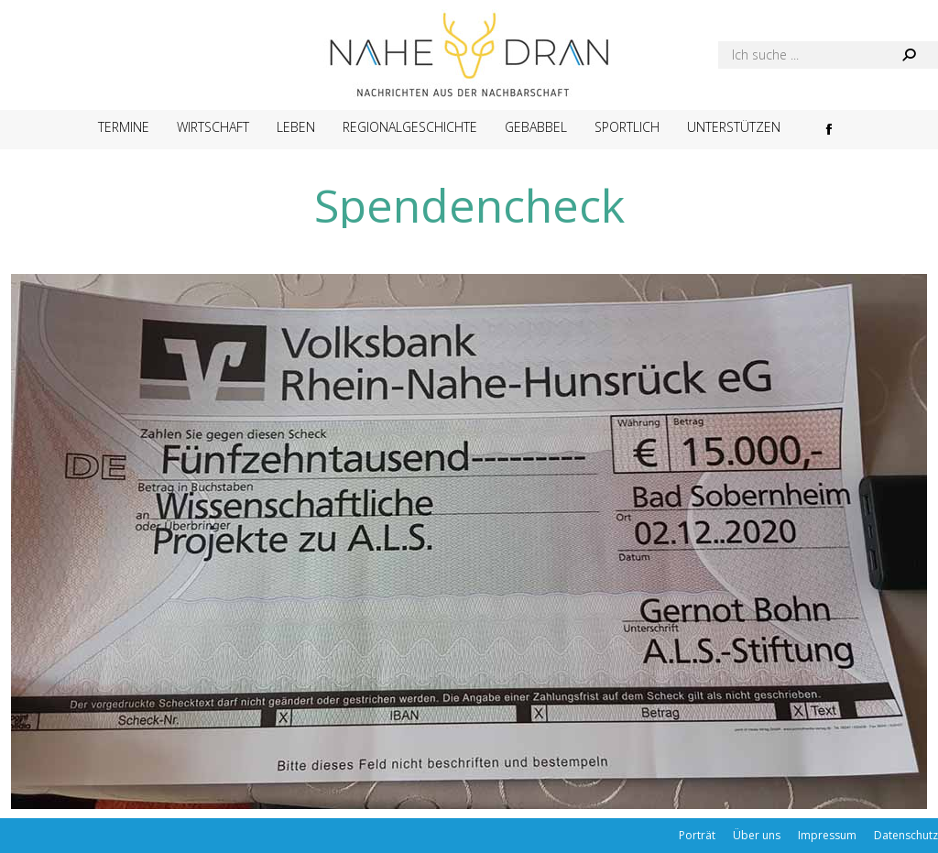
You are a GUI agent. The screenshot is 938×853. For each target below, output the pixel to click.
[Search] (828, 55)
